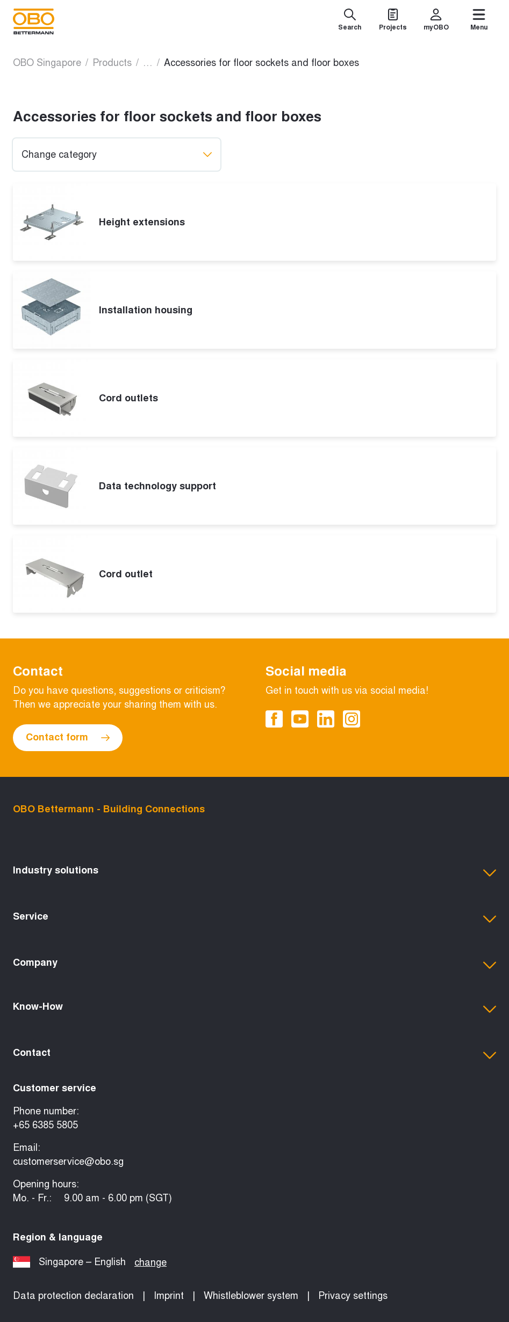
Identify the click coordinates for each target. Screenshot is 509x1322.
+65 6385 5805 (45, 1125)
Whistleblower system (251, 1296)
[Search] (350, 21)
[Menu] (479, 21)
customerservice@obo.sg (68, 1161)
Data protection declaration (73, 1296)
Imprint (169, 1296)
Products (112, 63)
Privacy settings (353, 1296)
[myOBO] (436, 21)
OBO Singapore (47, 63)
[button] (254, 873)
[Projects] (393, 21)
